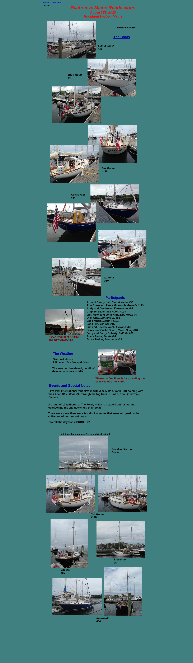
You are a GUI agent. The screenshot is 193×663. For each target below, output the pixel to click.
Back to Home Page (52, 2)
